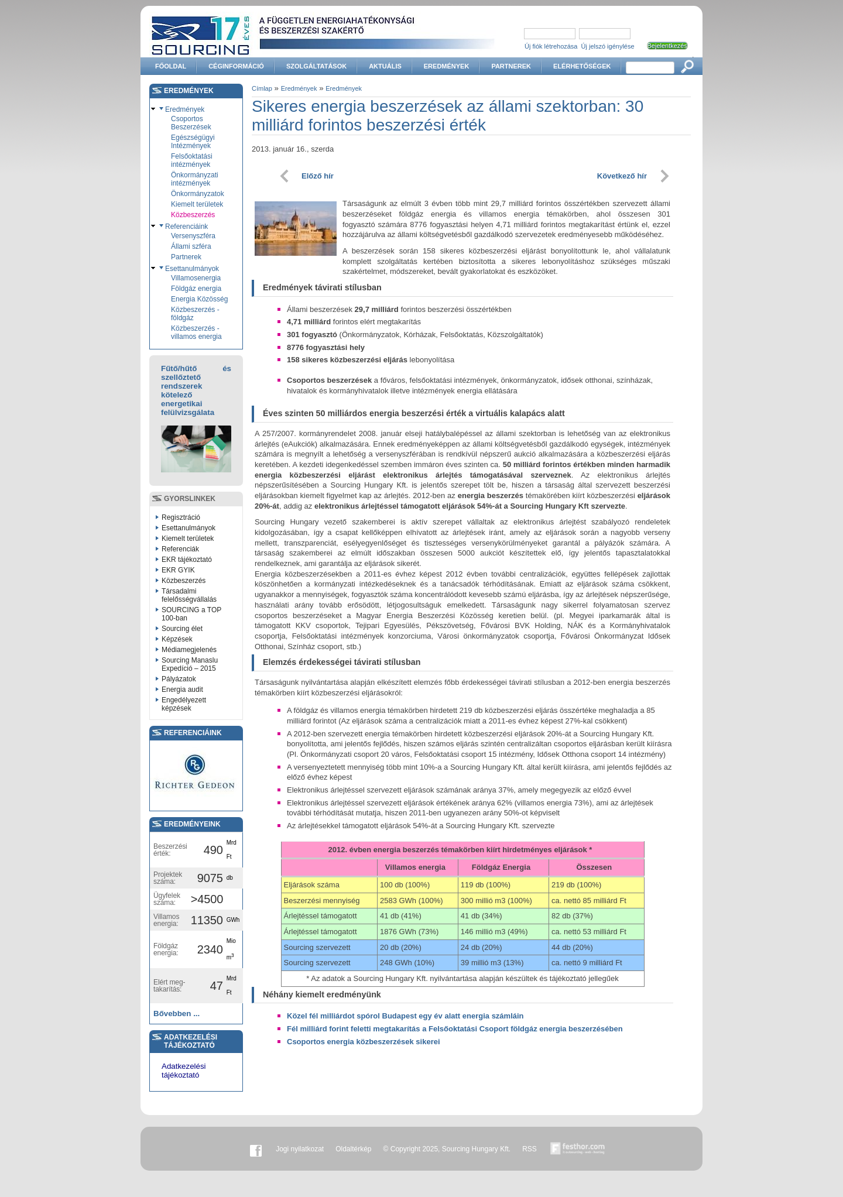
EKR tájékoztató (187, 559)
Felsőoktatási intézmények (192, 160)
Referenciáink (186, 226)
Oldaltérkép (353, 1149)
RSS (529, 1149)
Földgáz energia (196, 288)
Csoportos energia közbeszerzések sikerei (363, 1041)
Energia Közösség (199, 299)
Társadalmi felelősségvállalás (189, 595)
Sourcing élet (182, 629)
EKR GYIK (178, 570)
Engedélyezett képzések (184, 704)
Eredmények (447, 66)
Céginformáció (236, 66)
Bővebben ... (176, 1013)
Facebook (256, 1149)
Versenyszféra (193, 236)
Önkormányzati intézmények (194, 179)
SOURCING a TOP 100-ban (191, 614)
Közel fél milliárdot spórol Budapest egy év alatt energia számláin (405, 1015)
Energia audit (182, 689)
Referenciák (180, 549)
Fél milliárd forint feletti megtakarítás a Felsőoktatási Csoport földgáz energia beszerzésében (455, 1028)
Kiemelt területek (197, 204)
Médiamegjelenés (189, 650)
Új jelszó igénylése (608, 46)
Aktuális (385, 66)
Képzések (177, 639)
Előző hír (317, 176)
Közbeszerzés (193, 215)
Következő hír (622, 176)
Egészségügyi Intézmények (193, 141)
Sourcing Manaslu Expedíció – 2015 (190, 664)
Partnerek (511, 66)
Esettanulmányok (192, 269)
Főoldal (170, 66)
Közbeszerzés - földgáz (195, 314)
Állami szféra (191, 246)
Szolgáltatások (316, 66)
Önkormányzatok (197, 194)
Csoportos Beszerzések (191, 123)
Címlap (262, 88)
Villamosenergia (196, 278)
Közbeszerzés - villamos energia (196, 332)
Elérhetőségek (582, 66)
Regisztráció (181, 517)
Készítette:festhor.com (578, 1149)
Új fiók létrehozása (551, 46)
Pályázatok (179, 679)
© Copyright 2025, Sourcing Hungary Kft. (447, 1149)
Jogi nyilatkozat (300, 1149)
